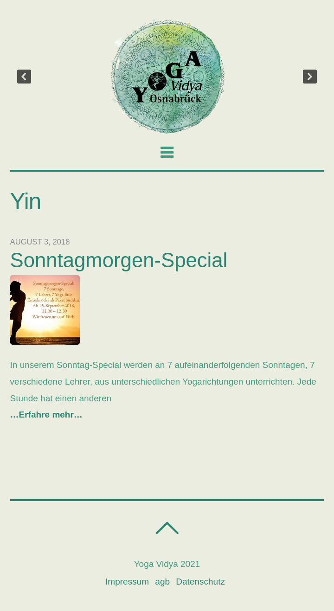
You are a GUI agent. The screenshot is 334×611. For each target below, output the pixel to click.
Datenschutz (200, 581)
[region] (167, 77)
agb (162, 581)
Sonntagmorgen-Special (119, 260)
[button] (24, 77)
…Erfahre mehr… (46, 414)
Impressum (127, 581)
